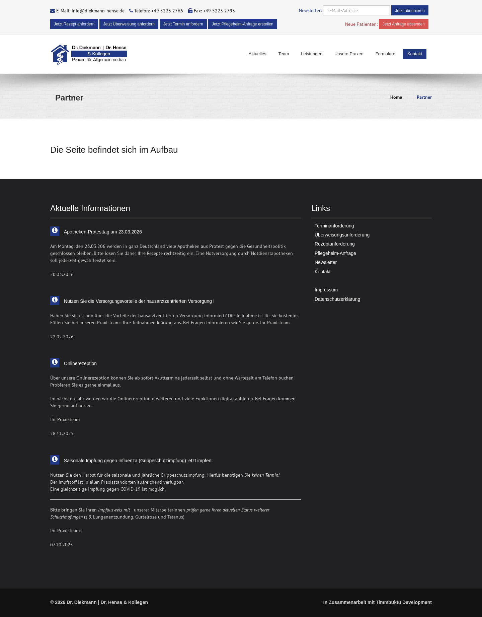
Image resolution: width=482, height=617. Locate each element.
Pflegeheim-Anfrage (335, 253)
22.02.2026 (62, 337)
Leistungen (311, 53)
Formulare (385, 53)
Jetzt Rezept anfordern (74, 24)
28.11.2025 (62, 433)
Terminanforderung (334, 225)
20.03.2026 (62, 274)
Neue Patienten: (361, 24)
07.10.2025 (61, 545)
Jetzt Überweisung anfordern (128, 24)
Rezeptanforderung (335, 244)
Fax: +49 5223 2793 (214, 11)
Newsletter (326, 262)
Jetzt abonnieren (410, 10)
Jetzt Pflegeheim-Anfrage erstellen (242, 24)
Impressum (326, 289)
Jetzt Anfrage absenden (404, 24)
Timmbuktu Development (404, 602)
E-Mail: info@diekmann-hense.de (90, 11)
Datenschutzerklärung (337, 299)
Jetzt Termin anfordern (183, 24)
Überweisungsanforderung (342, 234)
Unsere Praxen (349, 53)
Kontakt (414, 53)
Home (396, 97)
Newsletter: (310, 10)
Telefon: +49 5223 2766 (158, 11)
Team (283, 53)
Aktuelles (257, 53)
